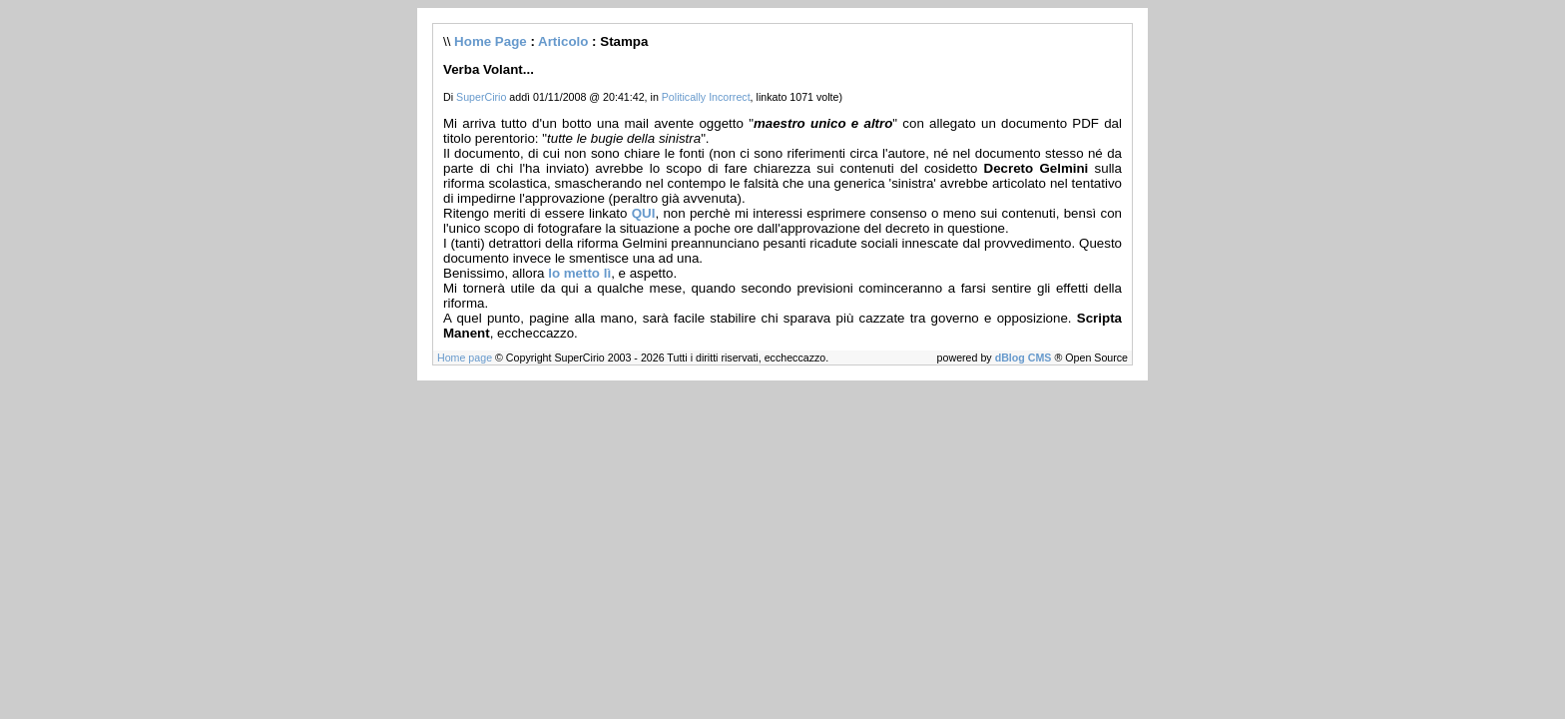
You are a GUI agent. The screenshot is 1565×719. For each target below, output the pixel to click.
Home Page (490, 41)
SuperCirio (481, 97)
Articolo (563, 41)
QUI (644, 213)
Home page (464, 357)
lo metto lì (579, 273)
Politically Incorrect (706, 97)
